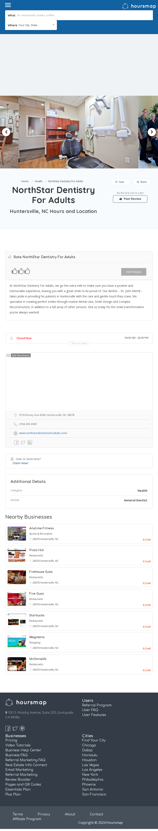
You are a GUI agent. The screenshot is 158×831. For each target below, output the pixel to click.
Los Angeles (92, 770)
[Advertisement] (79, 65)
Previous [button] (6, 132)
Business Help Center (23, 750)
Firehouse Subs (41, 571)
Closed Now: (24, 338)
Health (38, 181)
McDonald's (37, 659)
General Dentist (135, 500)
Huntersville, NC (49, 539)
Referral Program (97, 705)
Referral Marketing (21, 775)
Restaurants (36, 555)
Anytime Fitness (41, 528)
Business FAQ (16, 755)
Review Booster (18, 780)
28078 (36, 539)
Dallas (87, 750)
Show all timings (80, 343)
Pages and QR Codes (23, 784)
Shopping (34, 642)
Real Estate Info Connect (26, 765)
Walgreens (37, 637)
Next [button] (152, 132)
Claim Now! (20, 463)
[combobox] (31, 25)
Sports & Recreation (40, 533)
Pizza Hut (36, 550)
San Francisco (94, 794)
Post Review (130, 199)
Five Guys (36, 593)
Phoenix (89, 784)
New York (90, 775)
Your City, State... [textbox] (29, 25)
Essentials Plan (17, 789)
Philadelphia (92, 780)
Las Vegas (90, 765)
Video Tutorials (17, 745)
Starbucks (36, 615)
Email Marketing (19, 770)
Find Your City (94, 740)
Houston (89, 760)
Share (142, 182)
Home (24, 181)
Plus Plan (13, 794)
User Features (94, 715)
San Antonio (92, 789)
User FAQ (90, 710)
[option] (70, 132)
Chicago (89, 745)
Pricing (11, 740)
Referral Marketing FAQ (25, 760)
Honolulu (89, 755)
